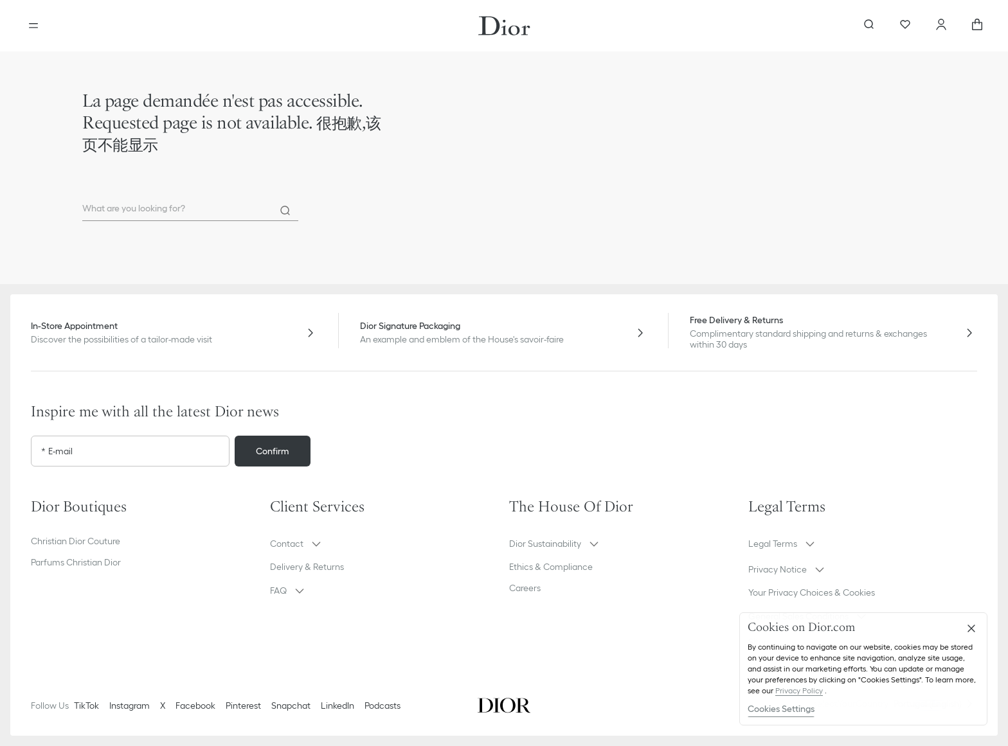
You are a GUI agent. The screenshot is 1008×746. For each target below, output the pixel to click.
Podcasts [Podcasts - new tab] (382, 705)
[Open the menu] (33, 25)
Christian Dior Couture (75, 541)
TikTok (86, 705)
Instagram (129, 705)
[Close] (971, 628)
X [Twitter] (162, 705)
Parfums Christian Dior (76, 562)
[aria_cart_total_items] (977, 26)
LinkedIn (337, 705)
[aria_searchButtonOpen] (869, 26)
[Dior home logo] (504, 25)
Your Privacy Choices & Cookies (811, 592)
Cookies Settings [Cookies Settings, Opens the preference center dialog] (781, 709)
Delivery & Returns (307, 567)
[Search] (285, 211)
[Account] (941, 26)
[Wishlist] (905, 26)
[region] (863, 668)
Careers (525, 588)
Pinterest (243, 705)
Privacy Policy (799, 690)
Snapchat (290, 705)
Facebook (195, 705)
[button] (384, 543)
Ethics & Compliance (551, 567)
